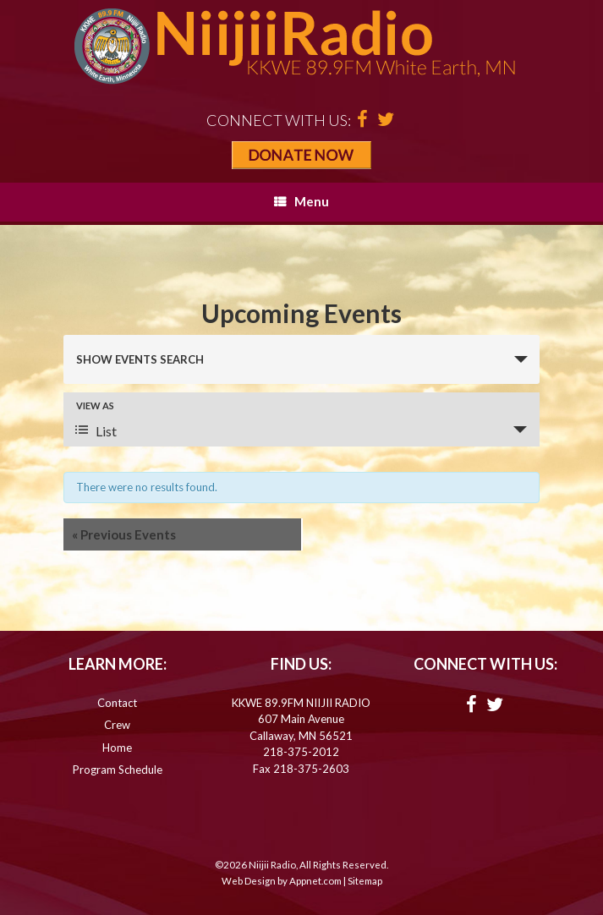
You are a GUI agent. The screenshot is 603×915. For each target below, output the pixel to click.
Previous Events (124, 534)
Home (117, 747)
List (96, 431)
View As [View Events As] (95, 405)
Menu (301, 201)
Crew (117, 724)
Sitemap (365, 880)
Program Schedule (117, 769)
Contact (117, 703)
